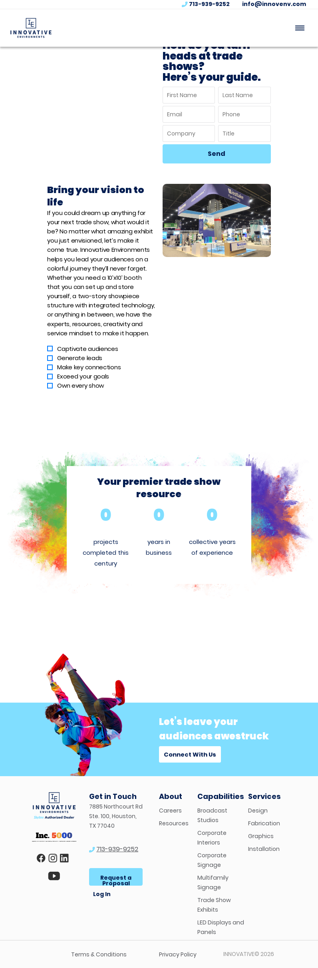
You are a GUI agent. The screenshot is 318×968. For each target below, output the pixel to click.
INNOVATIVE (238, 954)
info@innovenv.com (274, 4)
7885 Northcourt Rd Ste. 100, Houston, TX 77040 (116, 816)
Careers (170, 811)
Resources (174, 823)
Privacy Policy (178, 954)
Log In (102, 894)
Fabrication (264, 823)
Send (216, 153)
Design (258, 811)
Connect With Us (190, 754)
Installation (264, 849)
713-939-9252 (209, 4)
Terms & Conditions (99, 954)
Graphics (261, 836)
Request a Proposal (115, 880)
